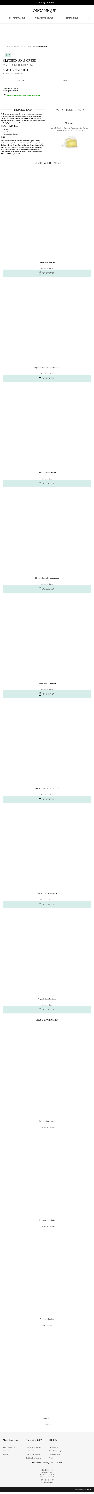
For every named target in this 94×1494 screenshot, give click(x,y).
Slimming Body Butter (47, 1220)
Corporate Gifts (54, 1454)
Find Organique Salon (46, 3)
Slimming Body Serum (47, 1121)
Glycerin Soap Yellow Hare (47, 894)
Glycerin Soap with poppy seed (47, 578)
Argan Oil (47, 1418)
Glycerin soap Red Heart (47, 262)
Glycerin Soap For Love (47, 999)
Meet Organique (9, 1447)
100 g (65, 80)
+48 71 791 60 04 (48, 1474)
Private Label (53, 1447)
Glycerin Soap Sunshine (47, 473)
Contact (6, 1451)
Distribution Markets (33, 1458)
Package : (21, 80)
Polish (51, 1458)
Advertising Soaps (55, 1451)
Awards (5, 1454)
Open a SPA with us (33, 1454)
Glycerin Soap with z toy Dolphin (47, 367)
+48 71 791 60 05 (48, 1476)
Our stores (30, 1451)
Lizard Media (87, 1489)
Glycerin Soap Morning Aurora (47, 788)
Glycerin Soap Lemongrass (47, 683)
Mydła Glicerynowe (19, 65)
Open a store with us (33, 1447)
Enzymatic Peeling (47, 1319)
